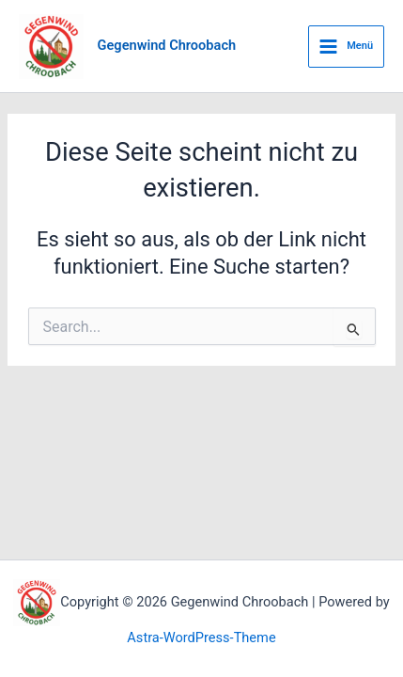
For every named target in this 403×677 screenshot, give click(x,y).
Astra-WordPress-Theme (201, 637)
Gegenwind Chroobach (167, 45)
